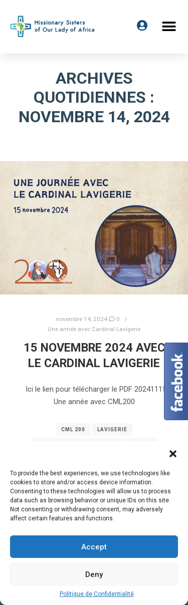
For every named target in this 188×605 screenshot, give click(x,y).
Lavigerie (112, 429)
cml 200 (73, 429)
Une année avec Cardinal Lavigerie (94, 329)
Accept (94, 546)
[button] (169, 26)
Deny (94, 574)
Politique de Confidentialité (97, 593)
